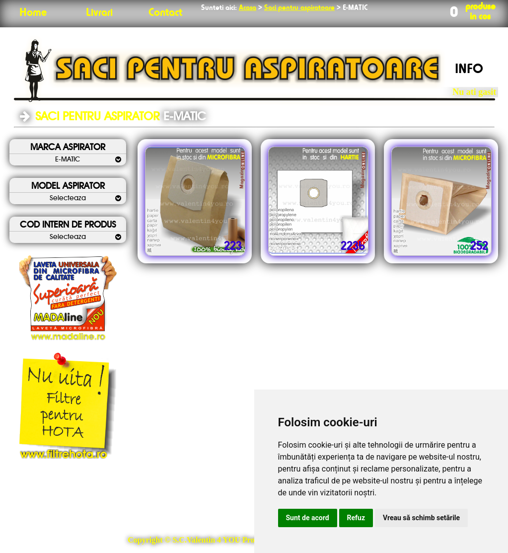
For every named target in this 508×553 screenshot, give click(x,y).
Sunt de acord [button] (307, 518)
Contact (165, 13)
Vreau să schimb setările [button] (421, 518)
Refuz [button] (356, 518)
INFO (469, 70)
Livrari (99, 13)
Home (33, 13)
